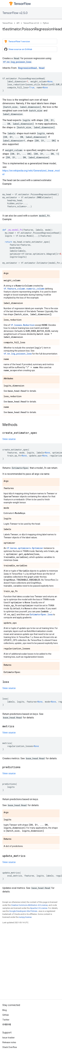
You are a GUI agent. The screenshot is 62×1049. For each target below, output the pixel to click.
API (18, 23)
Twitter (5, 1020)
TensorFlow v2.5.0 (15, 13)
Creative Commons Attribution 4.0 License (29, 905)
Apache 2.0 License (38, 908)
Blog (4, 1010)
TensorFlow (7, 23)
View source (9, 439)
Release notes (9, 1042)
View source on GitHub (18, 49)
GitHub (5, 1015)
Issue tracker (8, 1037)
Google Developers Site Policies (23, 911)
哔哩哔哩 (6, 1024)
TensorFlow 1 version (17, 41)
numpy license (25, 917)
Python (46, 23)
